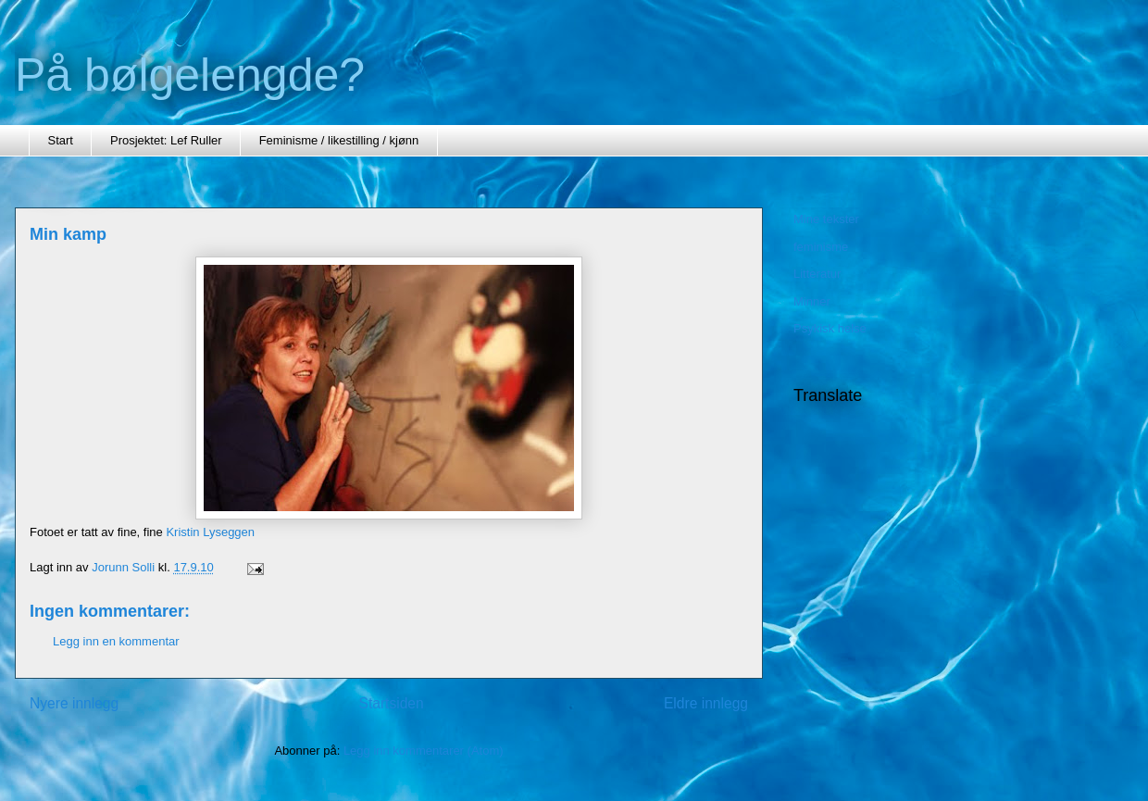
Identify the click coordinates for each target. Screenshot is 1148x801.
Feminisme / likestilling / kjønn (339, 140)
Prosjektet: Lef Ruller (166, 140)
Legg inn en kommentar (116, 641)
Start (60, 140)
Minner (811, 301)
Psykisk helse (830, 328)
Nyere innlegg (74, 703)
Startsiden (390, 703)
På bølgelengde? (190, 75)
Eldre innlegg (706, 703)
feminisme (820, 247)
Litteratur (817, 274)
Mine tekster (826, 219)
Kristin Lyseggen (210, 532)
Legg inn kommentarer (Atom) (423, 750)
